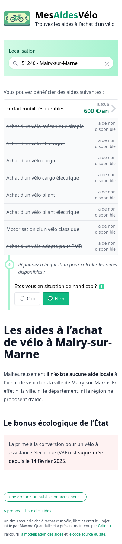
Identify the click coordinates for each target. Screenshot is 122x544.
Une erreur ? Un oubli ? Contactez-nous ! (45, 496)
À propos (12, 510)
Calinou (104, 525)
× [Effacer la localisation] (107, 63)
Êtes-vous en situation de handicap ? (55, 286)
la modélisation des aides (41, 534)
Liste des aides (38, 510)
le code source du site (87, 534)
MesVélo (66, 15)
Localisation (22, 51)
